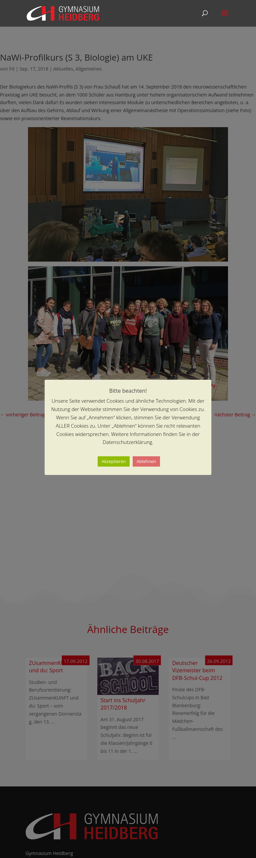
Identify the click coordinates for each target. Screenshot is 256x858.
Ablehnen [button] (146, 461)
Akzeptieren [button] (114, 461)
